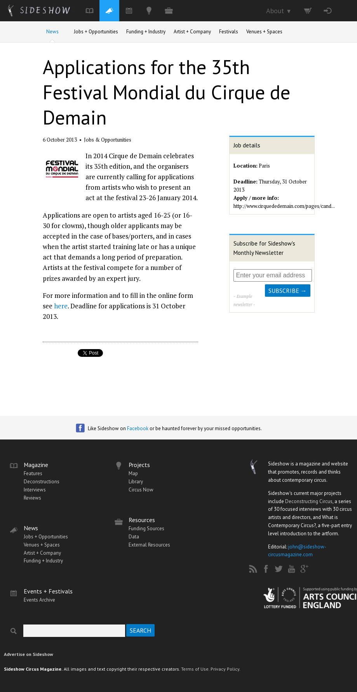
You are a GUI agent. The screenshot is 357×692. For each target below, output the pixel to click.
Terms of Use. (195, 669)
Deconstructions (41, 481)
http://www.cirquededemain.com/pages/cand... (284, 205)
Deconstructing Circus (309, 501)
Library (136, 481)
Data (134, 536)
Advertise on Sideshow (28, 654)
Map (133, 473)
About (279, 10)
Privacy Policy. (225, 669)
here (61, 305)
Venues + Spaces (264, 31)
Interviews (35, 489)
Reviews (32, 498)
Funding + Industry (145, 31)
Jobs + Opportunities (96, 31)
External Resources (149, 544)
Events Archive (39, 600)
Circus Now (141, 489)
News (52, 31)
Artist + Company (192, 31)
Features (33, 473)
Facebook (137, 428)
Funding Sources (146, 528)
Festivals (228, 31)
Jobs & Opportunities (107, 139)
